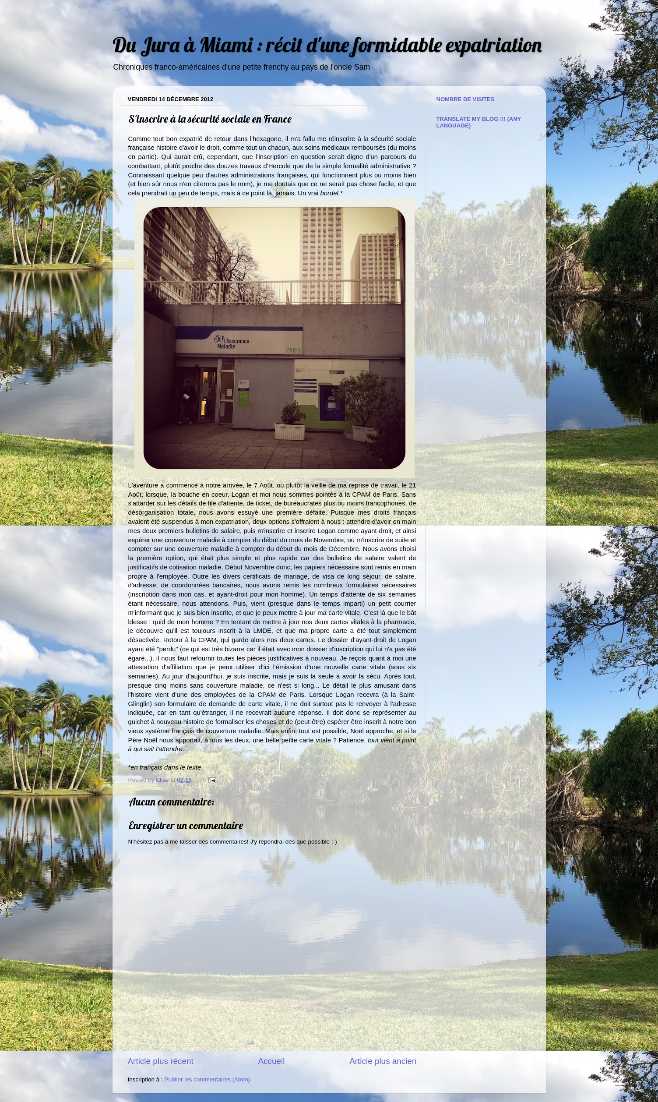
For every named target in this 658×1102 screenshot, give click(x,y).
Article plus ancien (382, 1061)
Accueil (271, 1061)
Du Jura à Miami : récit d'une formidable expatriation (327, 44)
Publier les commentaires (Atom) (207, 1079)
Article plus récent (161, 1061)
